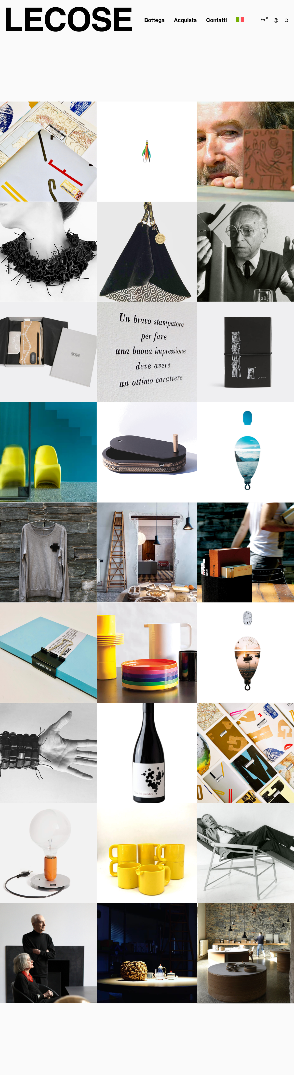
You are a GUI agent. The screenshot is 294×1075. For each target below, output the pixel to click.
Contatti (216, 20)
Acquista (185, 20)
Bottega (154, 20)
